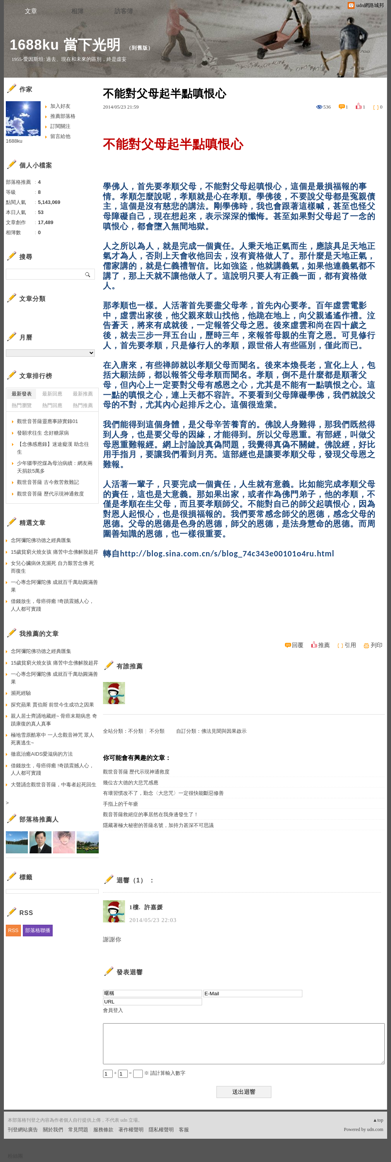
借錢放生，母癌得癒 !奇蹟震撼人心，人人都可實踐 (52, 605)
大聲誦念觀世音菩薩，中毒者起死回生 (53, 784)
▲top (378, 1120)
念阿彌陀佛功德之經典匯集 (41, 540)
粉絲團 (15, 1156)
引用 (350, 645)
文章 (31, 11)
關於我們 (53, 1130)
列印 (376, 645)
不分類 (135, 731)
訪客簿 (124, 11)
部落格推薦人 (39, 819)
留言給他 (60, 136)
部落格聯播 (37, 930)
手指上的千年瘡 (120, 804)
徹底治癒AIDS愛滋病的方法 (42, 754)
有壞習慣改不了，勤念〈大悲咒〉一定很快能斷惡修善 (163, 793)
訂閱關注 (60, 126)
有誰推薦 (130, 666)
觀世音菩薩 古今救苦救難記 (48, 482)
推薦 (324, 645)
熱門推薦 (83, 405)
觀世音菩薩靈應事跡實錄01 (47, 421)
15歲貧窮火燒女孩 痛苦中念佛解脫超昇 (54, 552)
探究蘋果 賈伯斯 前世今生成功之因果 (52, 705)
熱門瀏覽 (22, 405)
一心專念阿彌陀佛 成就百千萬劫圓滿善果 (54, 586)
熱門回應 (52, 405)
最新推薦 (83, 394)
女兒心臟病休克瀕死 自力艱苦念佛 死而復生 (52, 567)
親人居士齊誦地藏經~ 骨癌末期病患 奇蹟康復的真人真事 (54, 720)
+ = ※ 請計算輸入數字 (144, 1073)
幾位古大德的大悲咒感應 (130, 783)
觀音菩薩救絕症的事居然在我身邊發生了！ (151, 814)
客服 (184, 1130)
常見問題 (78, 1130)
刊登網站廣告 (23, 1130)
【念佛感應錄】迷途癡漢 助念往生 (53, 448)
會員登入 (113, 1010)
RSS (13, 930)
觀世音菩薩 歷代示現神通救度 (136, 772)
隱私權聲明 (161, 1130)
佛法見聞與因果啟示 (224, 731)
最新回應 (52, 394)
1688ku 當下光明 (65, 45)
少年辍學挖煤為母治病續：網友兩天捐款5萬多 (55, 467)
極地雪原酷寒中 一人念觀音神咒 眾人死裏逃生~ (52, 739)
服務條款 (103, 1130)
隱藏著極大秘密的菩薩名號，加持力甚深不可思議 (158, 825)
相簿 (77, 11)
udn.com (375, 1129)
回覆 (298, 645)
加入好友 (60, 106)
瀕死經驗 (21, 693)
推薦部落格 (62, 116)
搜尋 (88, 274)
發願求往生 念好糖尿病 (43, 433)
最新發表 (22, 394)
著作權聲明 (131, 1130)
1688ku (14, 141)
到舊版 (140, 48)
